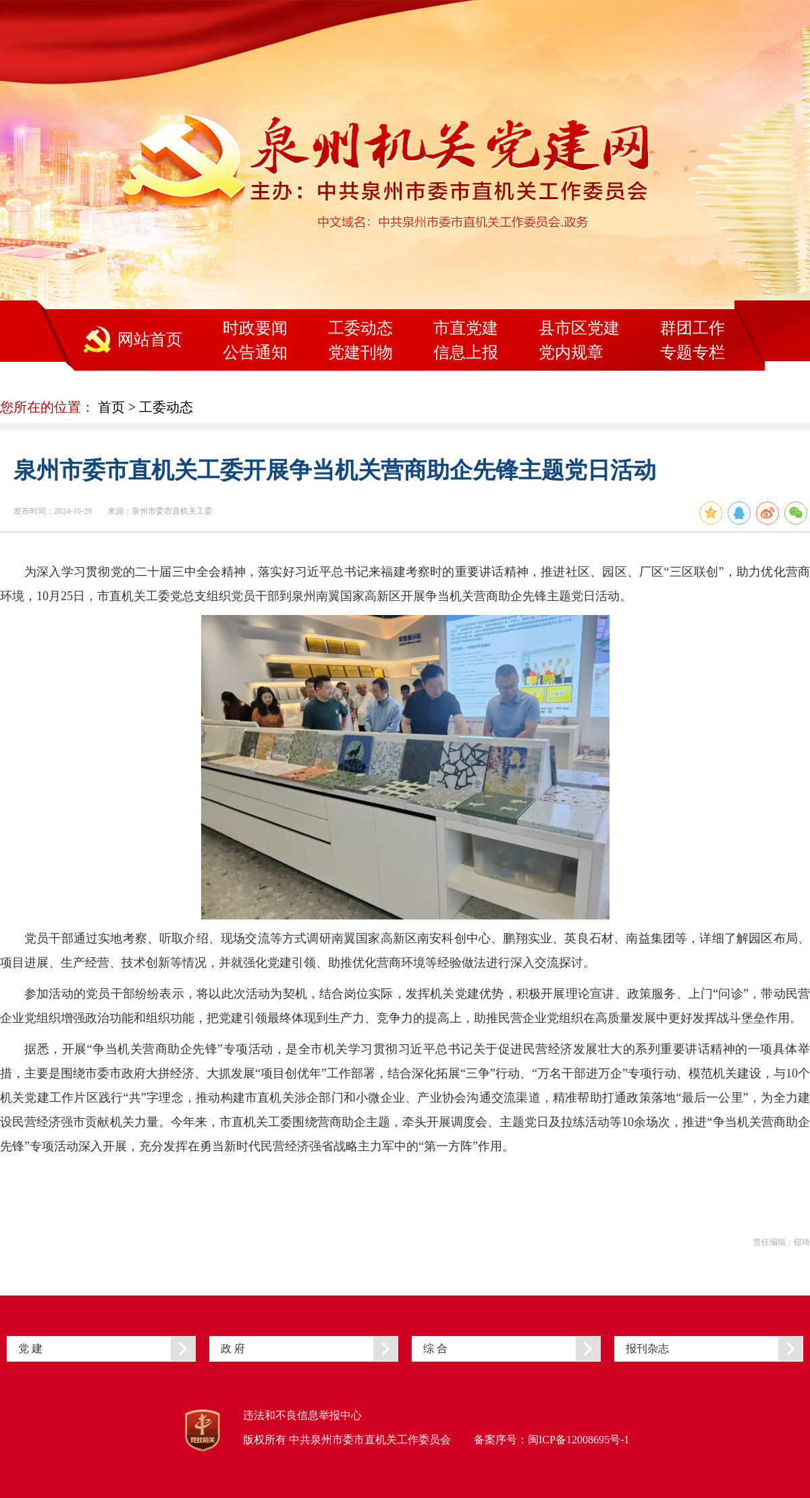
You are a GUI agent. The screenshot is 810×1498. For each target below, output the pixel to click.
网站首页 (149, 339)
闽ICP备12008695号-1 (578, 1439)
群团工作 (692, 328)
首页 (111, 407)
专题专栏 (692, 352)
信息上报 (465, 352)
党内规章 (571, 352)
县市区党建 (579, 328)
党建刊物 (360, 352)
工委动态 (360, 328)
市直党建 (465, 328)
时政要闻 (255, 328)
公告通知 (255, 352)
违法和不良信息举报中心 (302, 1415)
